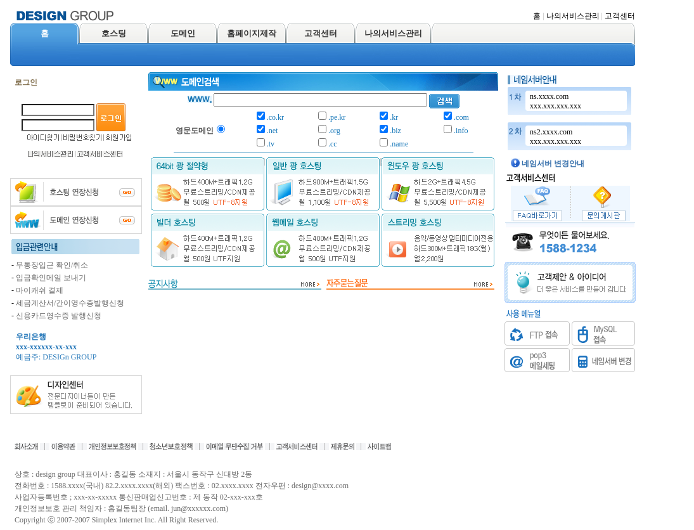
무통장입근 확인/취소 (52, 265)
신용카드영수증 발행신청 (58, 315)
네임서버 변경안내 (553, 163)
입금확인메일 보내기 (51, 277)
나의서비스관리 (573, 15)
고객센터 (620, 15)
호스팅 (113, 33)
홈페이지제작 (251, 33)
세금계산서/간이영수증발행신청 (70, 303)
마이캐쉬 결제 (39, 290)
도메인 (182, 33)
